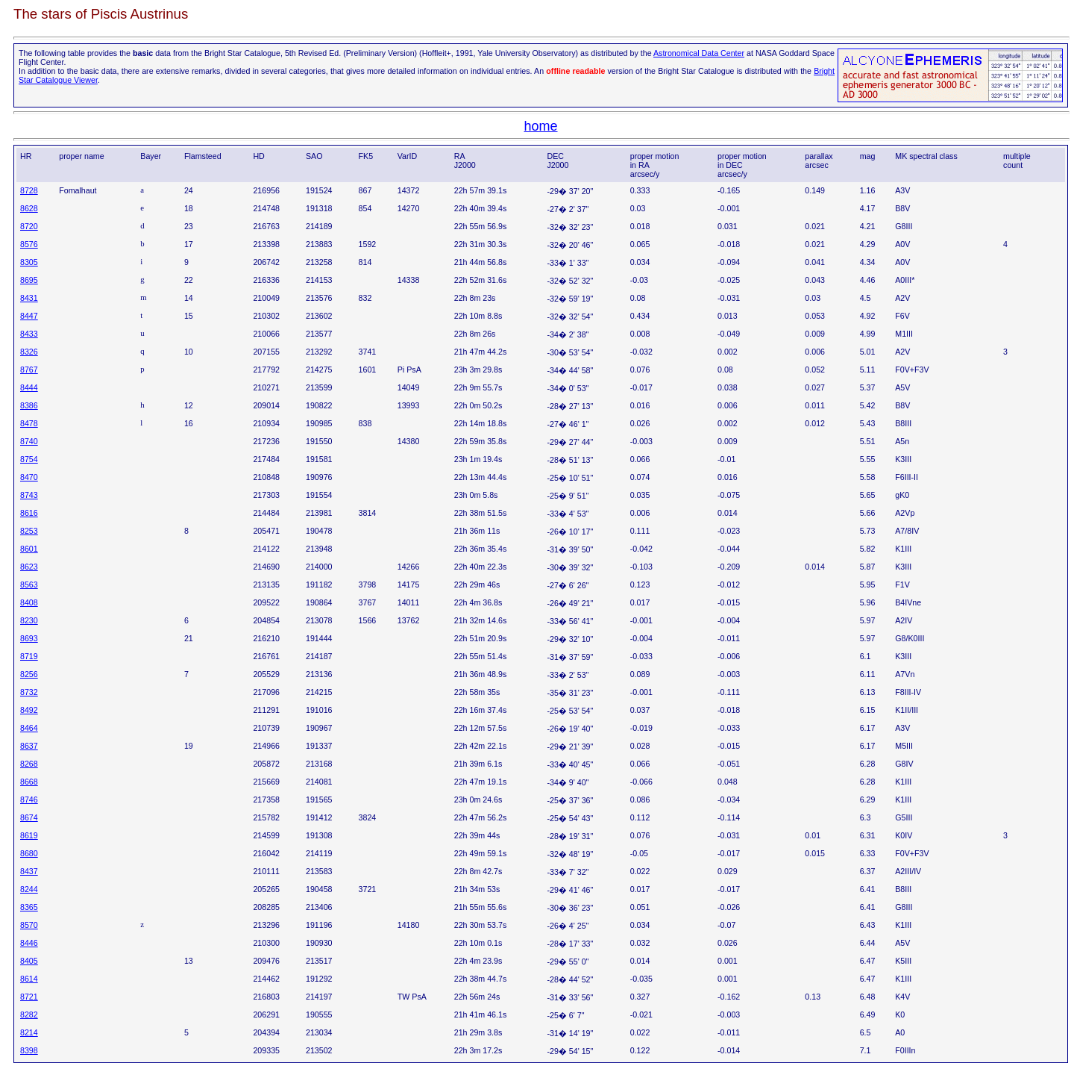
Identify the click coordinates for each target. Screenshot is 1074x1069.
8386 (29, 405)
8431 (29, 297)
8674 (29, 817)
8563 (29, 584)
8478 (29, 423)
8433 (29, 333)
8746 (29, 799)
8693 (29, 638)
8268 (29, 763)
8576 (29, 244)
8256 (29, 674)
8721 (29, 996)
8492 (29, 709)
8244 (29, 889)
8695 (29, 279)
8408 (29, 602)
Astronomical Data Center (698, 53)
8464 (29, 727)
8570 (29, 924)
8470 (29, 477)
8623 (29, 566)
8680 (29, 853)
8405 (29, 960)
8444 (29, 387)
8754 (29, 459)
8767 (29, 369)
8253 (29, 530)
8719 (29, 656)
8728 (29, 190)
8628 (29, 208)
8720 (29, 226)
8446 (29, 942)
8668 (29, 781)
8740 (29, 441)
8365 (29, 907)
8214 (29, 1032)
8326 (29, 351)
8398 (29, 1050)
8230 (29, 620)
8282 (29, 1014)
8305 (29, 262)
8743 (29, 494)
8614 (29, 978)
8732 (29, 692)
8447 (29, 315)
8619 (29, 835)
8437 (29, 871)
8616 (29, 512)
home (540, 126)
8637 (29, 745)
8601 (29, 548)
